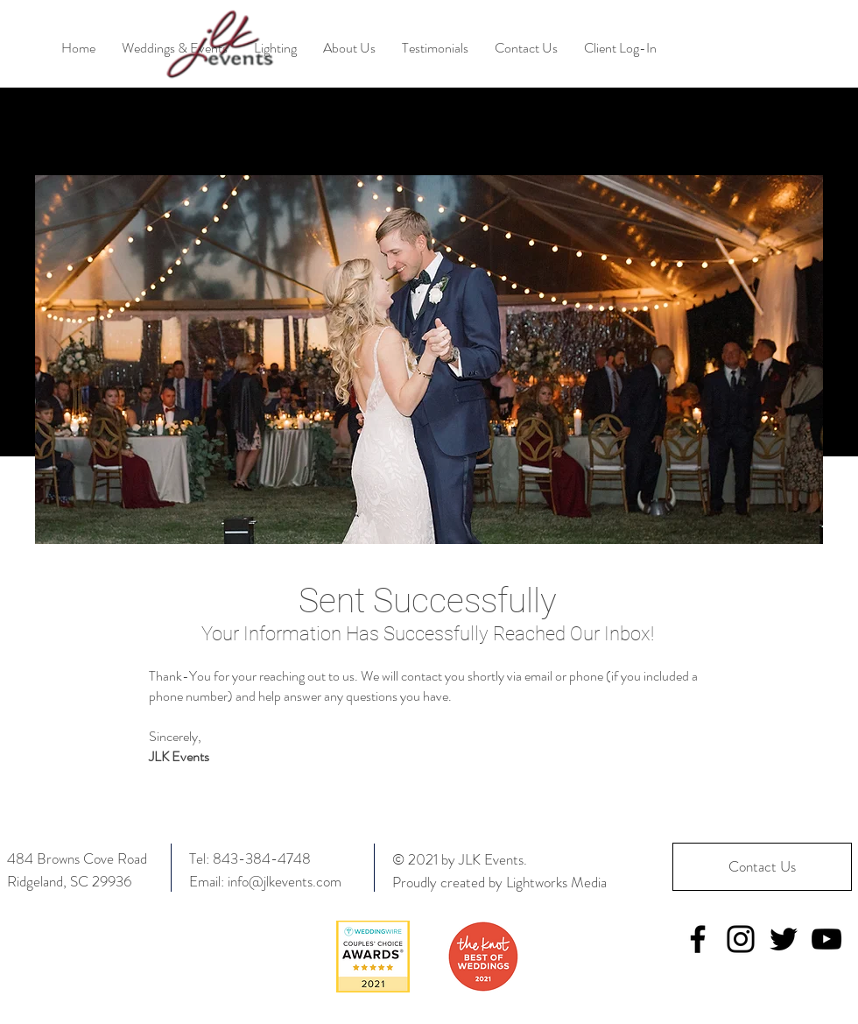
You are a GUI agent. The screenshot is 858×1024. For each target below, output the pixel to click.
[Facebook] (697, 939)
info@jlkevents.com (284, 881)
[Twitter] (783, 939)
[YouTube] (826, 939)
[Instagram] (740, 939)
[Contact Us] (762, 867)
